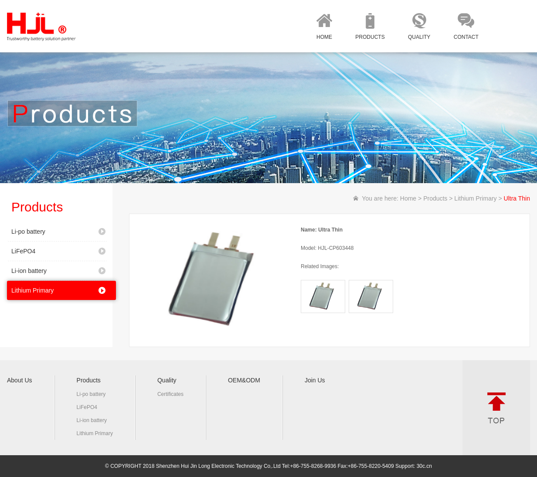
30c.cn (424, 466)
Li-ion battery (29, 270)
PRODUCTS (369, 37)
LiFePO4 (23, 251)
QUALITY (419, 37)
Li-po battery (28, 231)
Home (408, 198)
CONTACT (466, 37)
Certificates (170, 394)
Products (435, 198)
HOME (324, 37)
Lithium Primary (32, 290)
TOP (496, 407)
